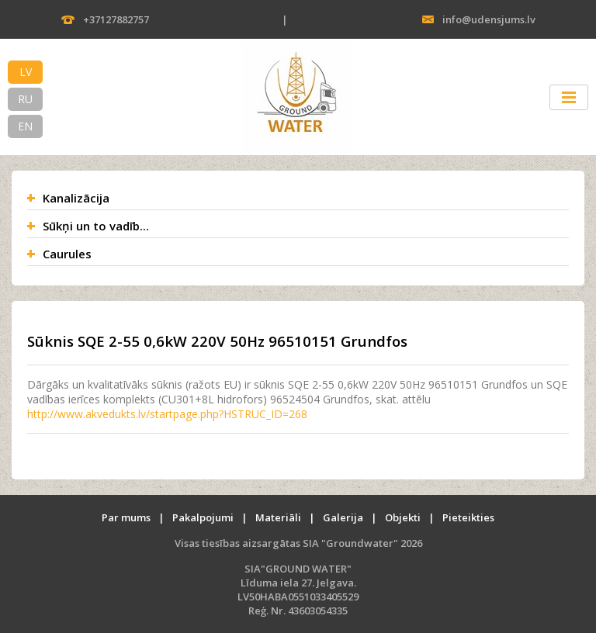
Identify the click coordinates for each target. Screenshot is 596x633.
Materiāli (278, 517)
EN (25, 126)
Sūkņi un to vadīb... (96, 225)
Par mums (126, 517)
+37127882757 (116, 19)
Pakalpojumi (203, 517)
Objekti (403, 517)
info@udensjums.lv (488, 19)
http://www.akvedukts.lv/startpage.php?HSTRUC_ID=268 (167, 413)
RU (25, 99)
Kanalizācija (76, 198)
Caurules (67, 253)
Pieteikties (468, 517)
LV (25, 71)
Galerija (343, 517)
